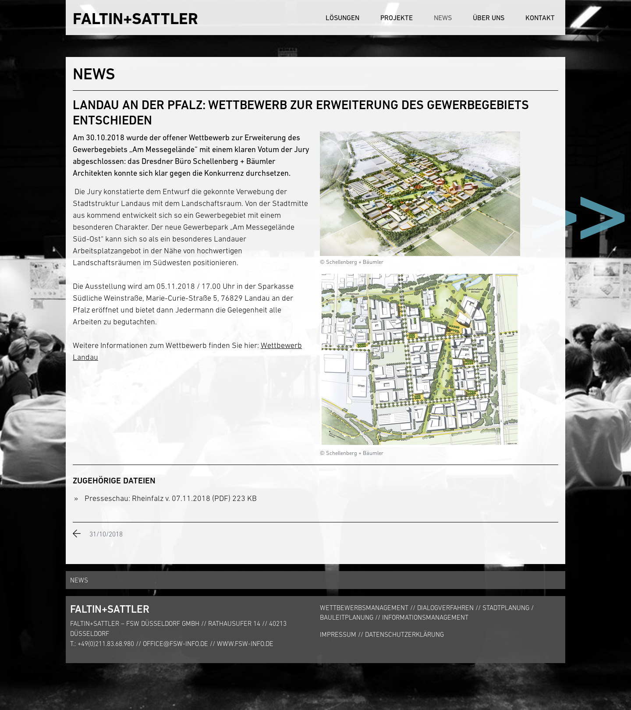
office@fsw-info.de (175, 643)
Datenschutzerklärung (404, 634)
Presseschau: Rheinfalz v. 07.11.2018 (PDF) (157, 498)
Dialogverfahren (445, 607)
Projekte (396, 17)
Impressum (338, 634)
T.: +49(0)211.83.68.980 (102, 643)
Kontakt (540, 17)
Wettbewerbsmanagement (364, 607)
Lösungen (342, 17)
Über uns (488, 17)
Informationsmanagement (425, 617)
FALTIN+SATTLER (135, 18)
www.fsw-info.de (245, 643)
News (443, 17)
